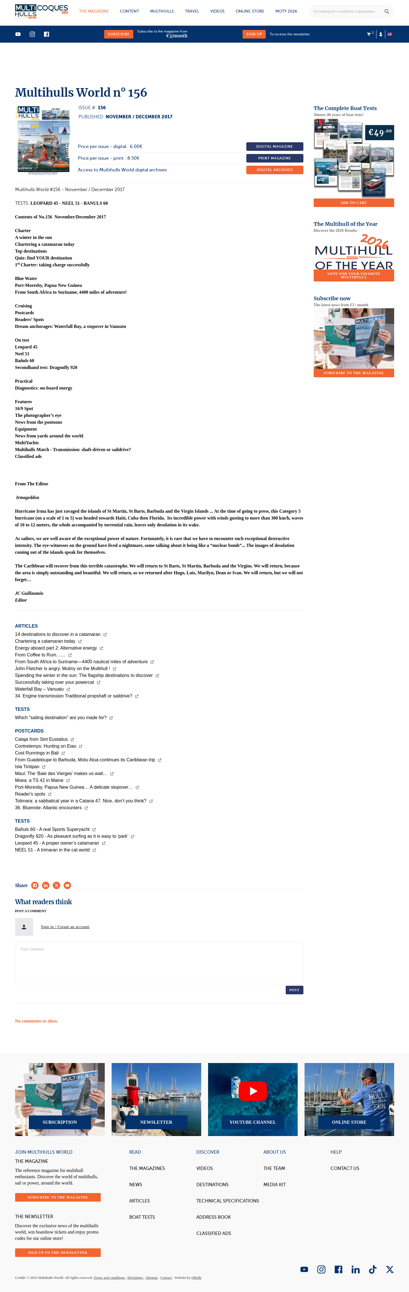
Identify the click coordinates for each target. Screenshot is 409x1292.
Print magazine (274, 158)
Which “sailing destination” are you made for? (64, 717)
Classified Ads (213, 1233)
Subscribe (119, 34)
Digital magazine (274, 147)
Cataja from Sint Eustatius (44, 739)
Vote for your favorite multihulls (353, 275)
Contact (166, 1278)
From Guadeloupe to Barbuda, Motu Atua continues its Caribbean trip (88, 759)
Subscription (60, 1099)
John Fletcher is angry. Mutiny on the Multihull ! (66, 668)
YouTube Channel (253, 1099)
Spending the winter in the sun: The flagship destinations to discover (87, 675)
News (135, 1184)
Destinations (212, 1184)
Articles (139, 1201)
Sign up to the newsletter (58, 1253)
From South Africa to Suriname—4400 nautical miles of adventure (84, 661)
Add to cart (354, 203)
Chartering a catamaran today (48, 641)
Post (294, 990)
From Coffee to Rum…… (43, 654)
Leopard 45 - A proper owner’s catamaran (60, 843)
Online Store (349, 1099)
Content (129, 11)
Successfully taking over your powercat (57, 682)
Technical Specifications (227, 1201)
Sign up (254, 34)
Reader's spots (33, 794)
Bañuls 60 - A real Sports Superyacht (55, 829)
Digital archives (275, 170)
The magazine (94, 11)
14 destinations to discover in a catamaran (61, 634)
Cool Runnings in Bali (40, 753)
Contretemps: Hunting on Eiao (49, 746)
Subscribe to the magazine (354, 373)
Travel (192, 11)
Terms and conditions (109, 1278)
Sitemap (152, 1278)
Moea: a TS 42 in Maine (42, 780)
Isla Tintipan (30, 766)
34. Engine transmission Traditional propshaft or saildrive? (77, 695)
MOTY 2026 (286, 11)
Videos (217, 11)
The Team (274, 1168)
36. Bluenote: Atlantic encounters (51, 807)
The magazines (147, 1168)
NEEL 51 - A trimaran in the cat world (55, 849)
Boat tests (142, 1217)
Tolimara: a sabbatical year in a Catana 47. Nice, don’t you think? (84, 800)
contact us (345, 1168)
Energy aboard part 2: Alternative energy (59, 648)
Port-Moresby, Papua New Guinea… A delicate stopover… (77, 787)
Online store (250, 11)
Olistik (196, 1278)
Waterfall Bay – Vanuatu (42, 689)
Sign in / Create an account (65, 927)
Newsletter (156, 1099)
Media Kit (274, 1184)
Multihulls (162, 11)
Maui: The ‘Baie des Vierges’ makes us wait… (64, 773)
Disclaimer (136, 1278)
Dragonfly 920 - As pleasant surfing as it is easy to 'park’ (75, 836)
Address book (213, 1217)
